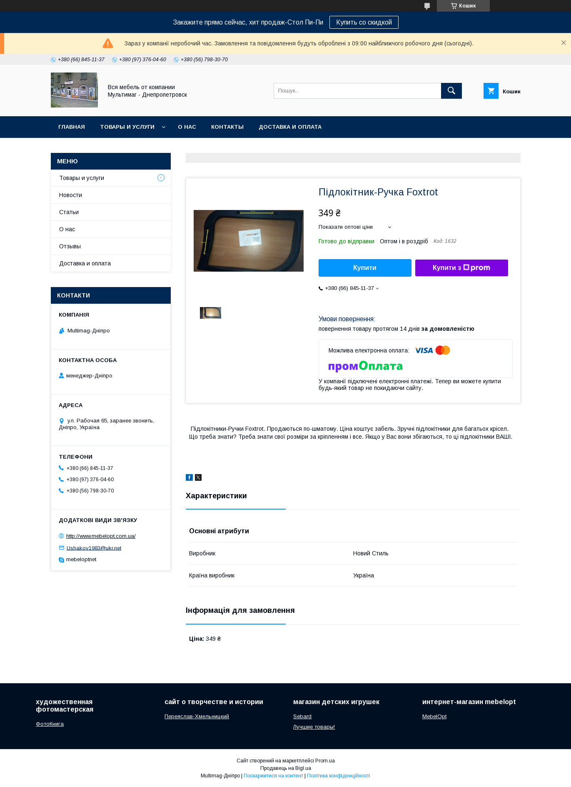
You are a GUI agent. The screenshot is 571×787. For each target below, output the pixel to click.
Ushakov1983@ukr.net (94, 548)
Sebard (302, 716)
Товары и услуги (127, 127)
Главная (71, 127)
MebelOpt (434, 716)
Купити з (461, 268)
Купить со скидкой (364, 22)
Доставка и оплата (290, 127)
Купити (365, 267)
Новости (70, 195)
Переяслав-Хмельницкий (197, 716)
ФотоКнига (50, 724)
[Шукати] (451, 91)
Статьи (69, 212)
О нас (187, 127)
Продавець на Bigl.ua (285, 768)
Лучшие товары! (314, 727)
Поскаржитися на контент (273, 776)
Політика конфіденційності (338, 776)
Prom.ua (325, 761)
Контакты (227, 127)
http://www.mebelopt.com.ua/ (101, 536)
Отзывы (70, 246)
